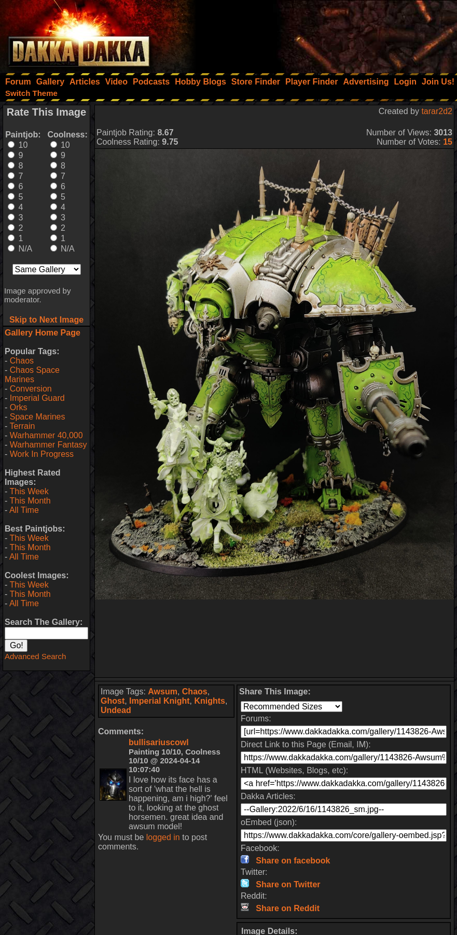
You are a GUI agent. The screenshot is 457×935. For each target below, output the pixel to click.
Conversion (31, 388)
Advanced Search (35, 656)
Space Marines (37, 416)
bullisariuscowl (159, 742)
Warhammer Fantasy (48, 444)
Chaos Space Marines (32, 375)
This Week (28, 491)
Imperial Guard (37, 398)
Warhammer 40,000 (46, 435)
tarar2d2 (436, 111)
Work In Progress (42, 454)
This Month (29, 500)
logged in (163, 837)
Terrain (22, 426)
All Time (24, 510)
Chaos (22, 360)
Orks (18, 407)
